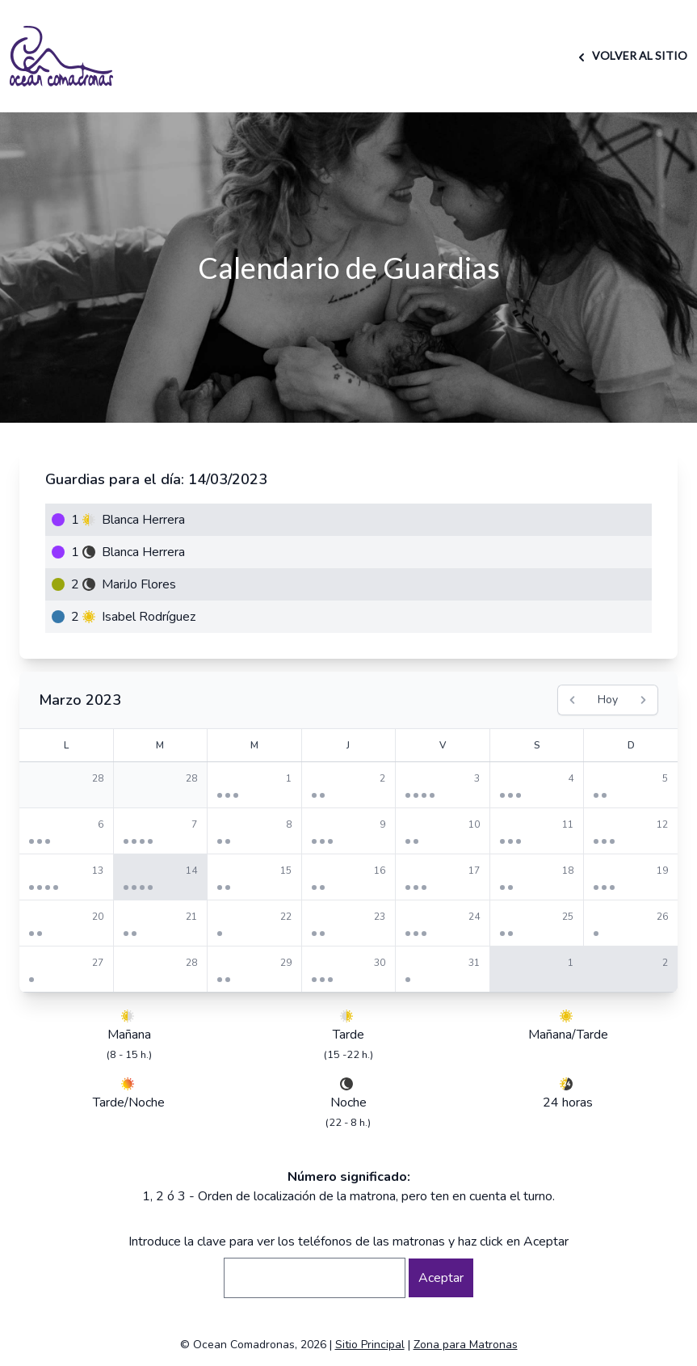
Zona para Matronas (466, 1344)
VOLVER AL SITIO (630, 55)
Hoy (608, 699)
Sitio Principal (370, 1344)
